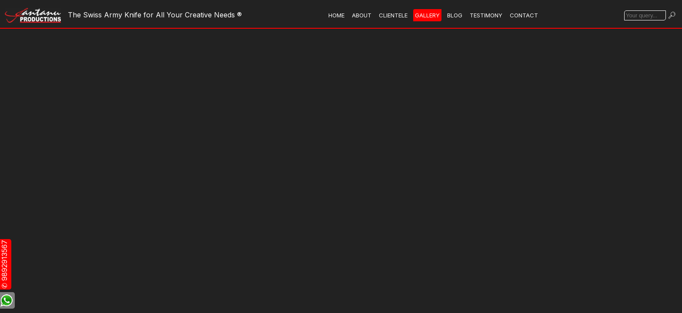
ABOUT (361, 15)
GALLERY (427, 15)
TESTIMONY (486, 15)
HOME (336, 15)
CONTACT (524, 15)
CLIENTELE (393, 15)
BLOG (454, 15)
